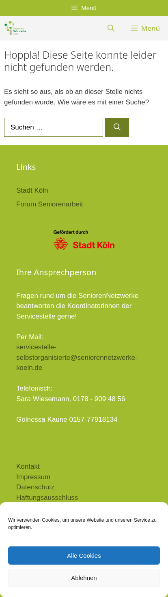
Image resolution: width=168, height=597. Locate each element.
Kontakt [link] (28, 466)
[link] (15, 28)
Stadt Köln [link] (32, 190)
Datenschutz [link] (35, 487)
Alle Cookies (84, 555)
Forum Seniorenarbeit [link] (49, 204)
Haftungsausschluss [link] (47, 497)
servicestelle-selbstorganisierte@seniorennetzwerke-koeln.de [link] (77, 357)
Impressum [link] (33, 477)
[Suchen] (117, 127)
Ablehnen (84, 577)
